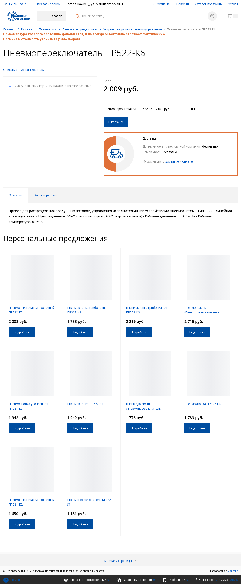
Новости (182, 4)
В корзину (115, 122)
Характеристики (33, 70)
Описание (10, 70)
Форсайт (233, 570)
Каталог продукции (208, 4)
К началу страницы (120, 561)
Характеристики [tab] (46, 195)
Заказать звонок (48, 4)
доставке (172, 161)
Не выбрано (15, 4)
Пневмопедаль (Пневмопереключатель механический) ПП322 (201, 312)
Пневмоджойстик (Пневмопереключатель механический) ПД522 (143, 408)
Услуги (233, 4)
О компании (162, 4)
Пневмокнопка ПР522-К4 (85, 404)
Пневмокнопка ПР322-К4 (202, 404)
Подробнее (21, 332)
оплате (187, 161)
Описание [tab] (16, 195)
